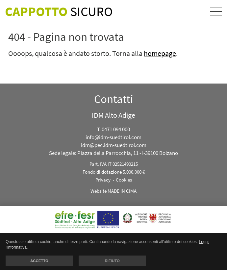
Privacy (103, 180)
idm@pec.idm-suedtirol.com (113, 145)
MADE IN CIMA (122, 191)
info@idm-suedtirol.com (113, 137)
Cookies (124, 180)
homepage (160, 53)
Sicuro (59, 11)
